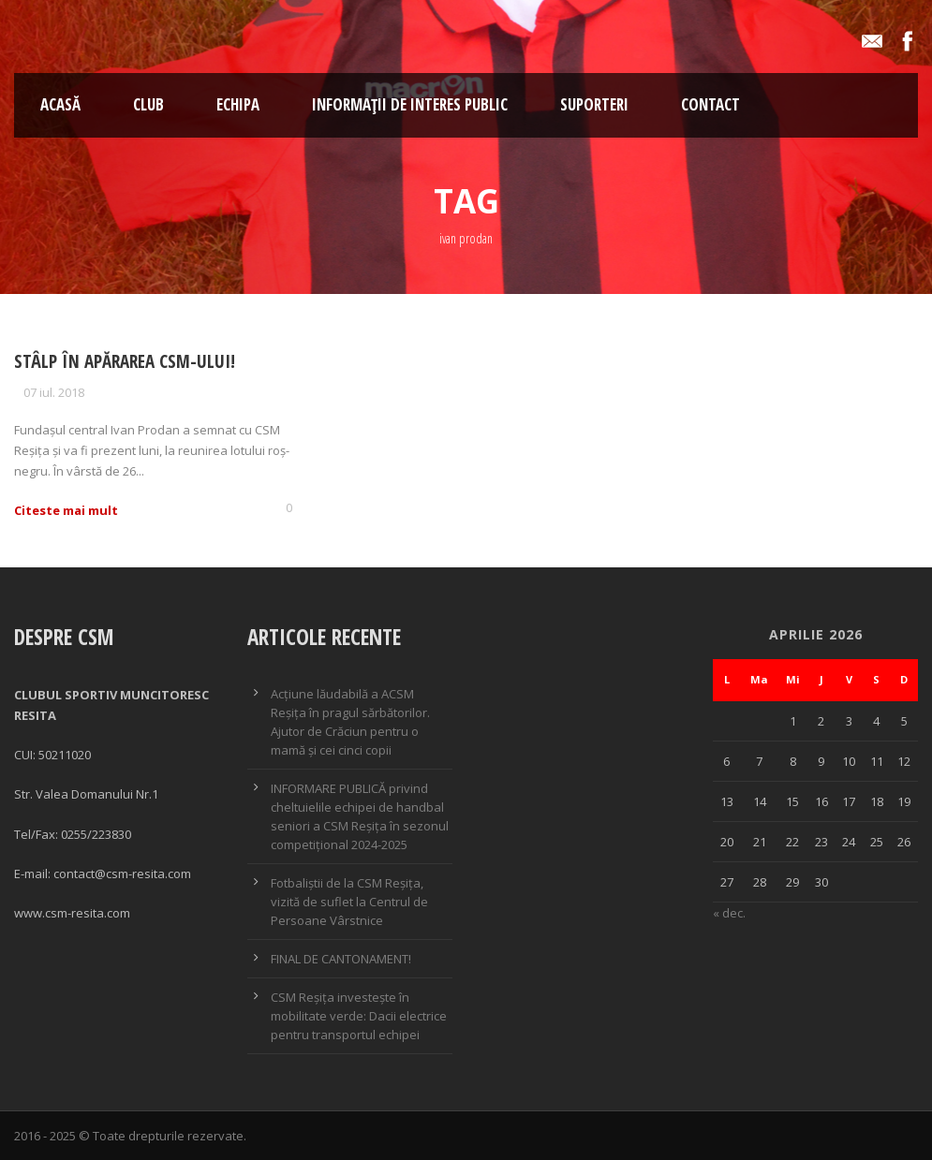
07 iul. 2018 (53, 392)
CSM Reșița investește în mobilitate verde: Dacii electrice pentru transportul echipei (359, 1016)
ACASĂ (60, 104)
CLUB (148, 104)
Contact (710, 104)
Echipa (237, 104)
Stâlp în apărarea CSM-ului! (124, 361)
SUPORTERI (594, 104)
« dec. (729, 912)
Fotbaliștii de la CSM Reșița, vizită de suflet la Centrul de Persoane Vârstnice (349, 901)
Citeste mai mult (66, 510)
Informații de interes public (410, 104)
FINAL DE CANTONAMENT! (341, 958)
